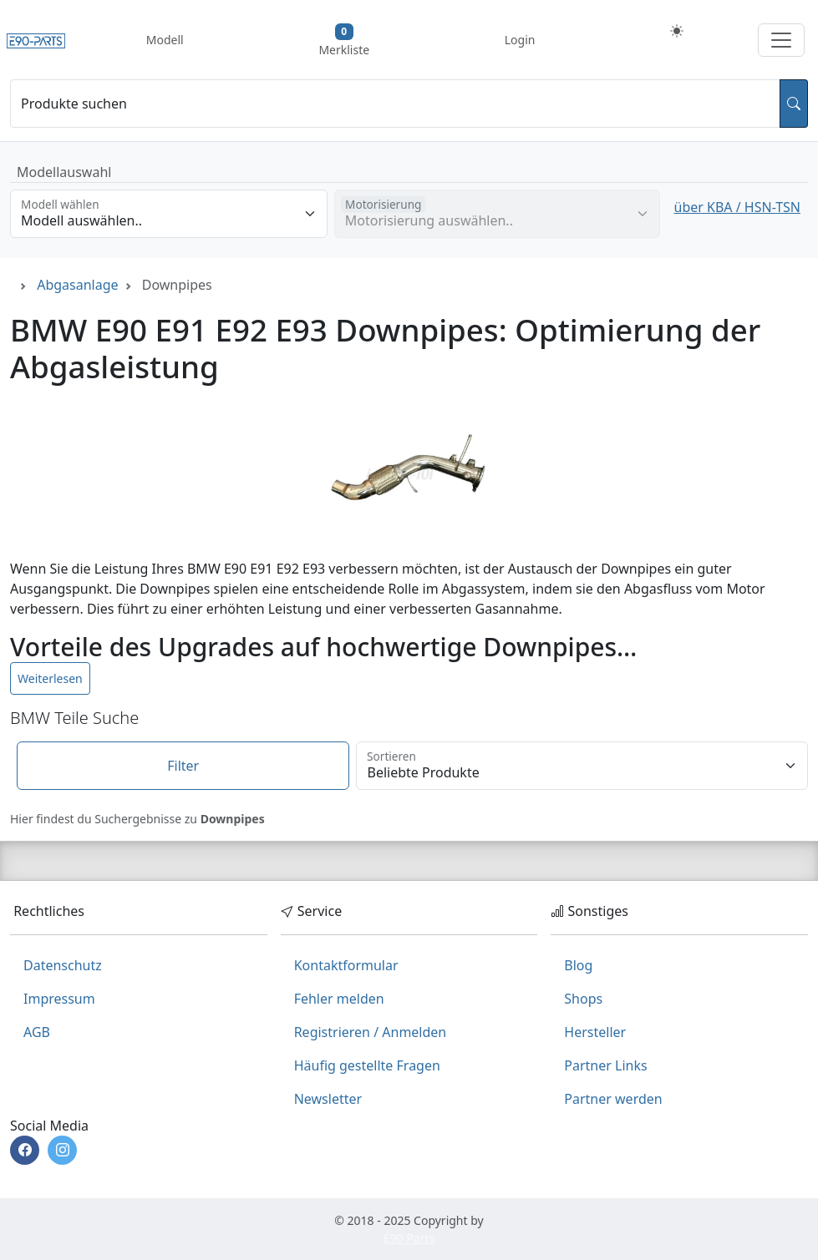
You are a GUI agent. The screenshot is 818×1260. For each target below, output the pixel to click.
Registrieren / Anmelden (370, 1032)
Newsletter (328, 1099)
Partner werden (613, 1099)
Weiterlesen (50, 678)
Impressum (59, 998)
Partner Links (605, 1065)
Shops (583, 998)
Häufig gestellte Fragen (367, 1065)
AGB (36, 1032)
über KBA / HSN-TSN (737, 207)
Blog (578, 965)
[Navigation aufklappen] (781, 40)
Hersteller (595, 1032)
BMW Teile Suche (74, 718)
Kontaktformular (346, 965)
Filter (183, 766)
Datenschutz (62, 965)
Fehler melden (339, 998)
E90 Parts (409, 1238)
